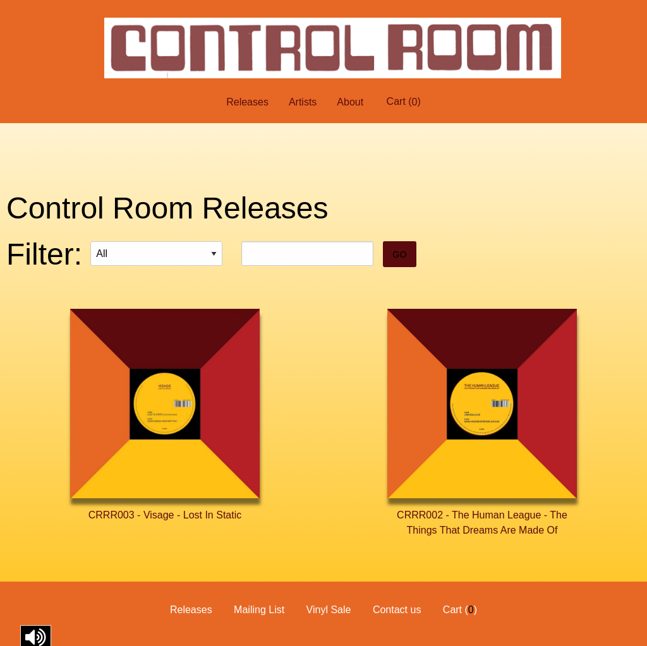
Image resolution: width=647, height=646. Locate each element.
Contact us (397, 609)
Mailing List (259, 609)
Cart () (404, 101)
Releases (247, 102)
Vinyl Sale (328, 609)
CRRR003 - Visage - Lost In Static (164, 515)
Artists (303, 102)
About (350, 102)
